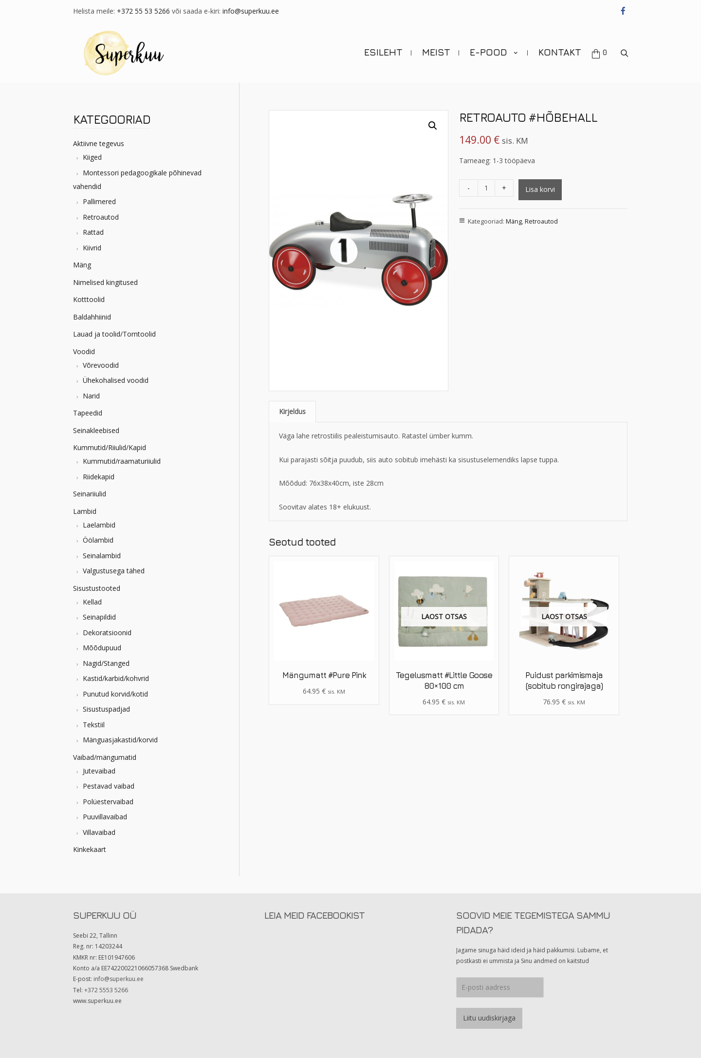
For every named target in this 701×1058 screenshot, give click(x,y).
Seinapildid (99, 615)
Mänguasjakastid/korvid (120, 738)
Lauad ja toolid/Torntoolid (114, 332)
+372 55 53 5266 (143, 11)
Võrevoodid (101, 363)
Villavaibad (99, 830)
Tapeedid (87, 411)
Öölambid (98, 538)
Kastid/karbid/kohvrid (116, 676)
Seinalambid (102, 553)
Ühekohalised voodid (115, 378)
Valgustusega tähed (114, 569)
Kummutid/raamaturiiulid (122, 459)
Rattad (93, 230)
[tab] (292, 410)
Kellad (92, 600)
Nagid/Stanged (106, 661)
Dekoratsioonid (107, 630)
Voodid (84, 349)
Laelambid (99, 523)
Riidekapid (98, 474)
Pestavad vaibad (108, 784)
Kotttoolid (89, 297)
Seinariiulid (89, 492)
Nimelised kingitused (105, 280)
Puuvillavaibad (105, 815)
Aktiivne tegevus (98, 142)
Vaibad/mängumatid (104, 755)
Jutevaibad (99, 769)
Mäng (82, 263)
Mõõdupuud (102, 646)
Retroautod (101, 215)
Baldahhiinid (92, 315)
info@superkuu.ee (250, 11)
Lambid (84, 509)
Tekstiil (94, 722)
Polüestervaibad (108, 799)
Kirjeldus (292, 410)
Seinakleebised (96, 428)
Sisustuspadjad (106, 707)
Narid (91, 393)
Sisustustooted (96, 586)
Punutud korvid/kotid (115, 692)
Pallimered (99, 200)
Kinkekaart (89, 847)
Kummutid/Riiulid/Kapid (109, 446)
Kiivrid (92, 245)
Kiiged (92, 155)
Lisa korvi (540, 187)
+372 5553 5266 (106, 988)
